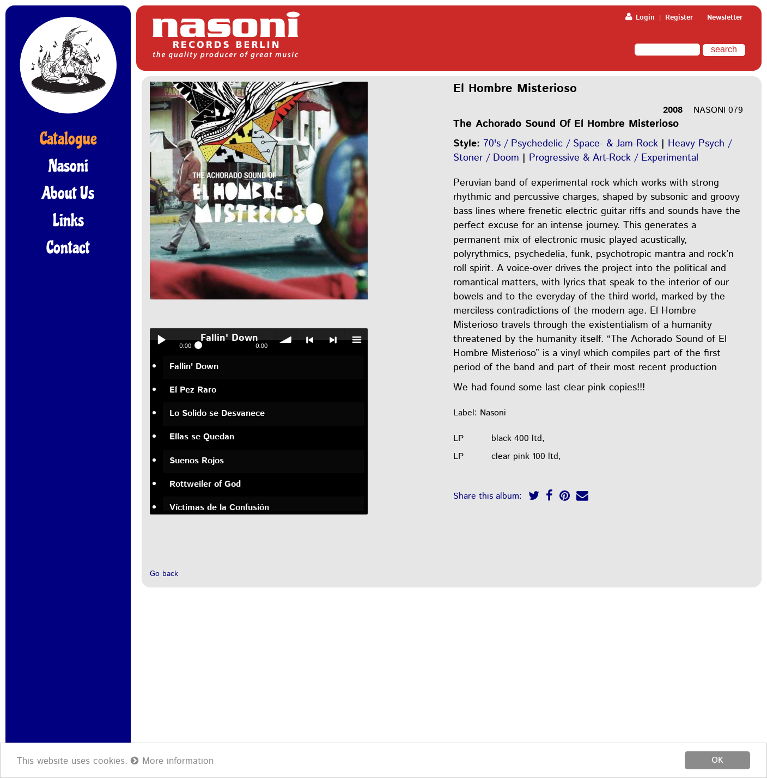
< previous (309, 339)
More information (172, 761)
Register (679, 18)
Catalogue (68, 138)
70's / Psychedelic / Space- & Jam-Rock (570, 144)
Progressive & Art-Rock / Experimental (613, 158)
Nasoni (68, 166)
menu (356, 339)
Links (68, 220)
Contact (68, 247)
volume (286, 339)
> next (332, 339)
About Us (68, 193)
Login (640, 18)
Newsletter (724, 18)
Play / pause (161, 339)
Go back (164, 573)
